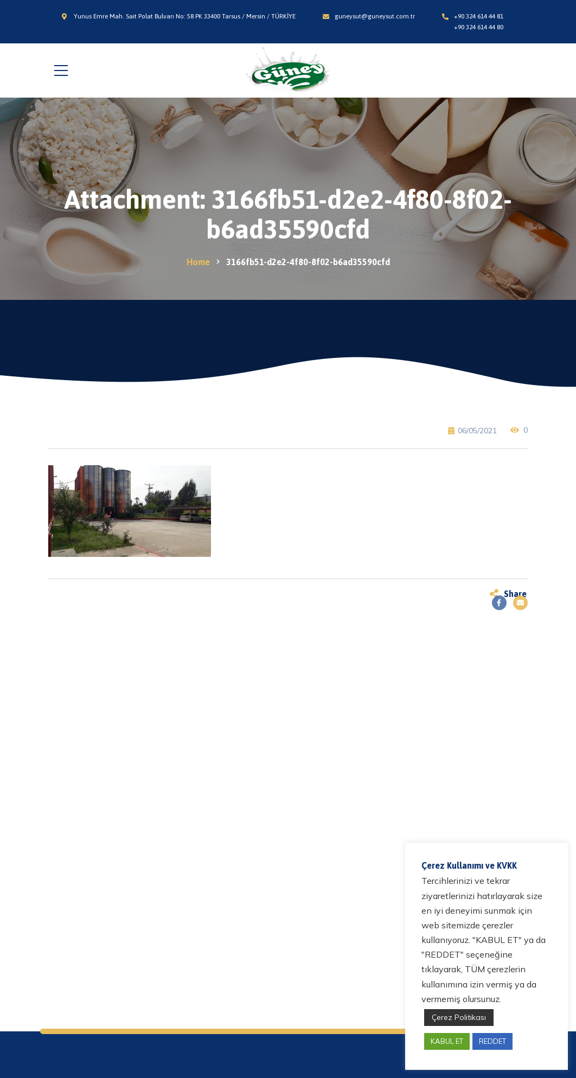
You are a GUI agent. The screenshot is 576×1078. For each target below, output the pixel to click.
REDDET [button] (492, 1041)
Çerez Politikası (459, 1017)
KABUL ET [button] (447, 1041)
